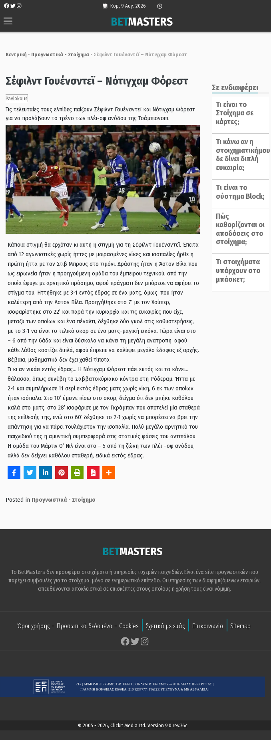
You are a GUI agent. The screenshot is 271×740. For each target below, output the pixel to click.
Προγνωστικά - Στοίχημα (57, 54)
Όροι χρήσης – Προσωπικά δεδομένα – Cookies (78, 627)
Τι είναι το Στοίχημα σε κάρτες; (232, 113)
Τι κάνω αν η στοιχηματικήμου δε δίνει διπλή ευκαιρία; (241, 154)
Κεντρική (12, 54)
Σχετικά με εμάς (165, 627)
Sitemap (240, 627)
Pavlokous (13, 98)
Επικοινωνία (207, 627)
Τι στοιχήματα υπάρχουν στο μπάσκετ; (236, 270)
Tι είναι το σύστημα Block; (238, 192)
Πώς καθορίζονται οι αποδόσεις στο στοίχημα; (238, 229)
